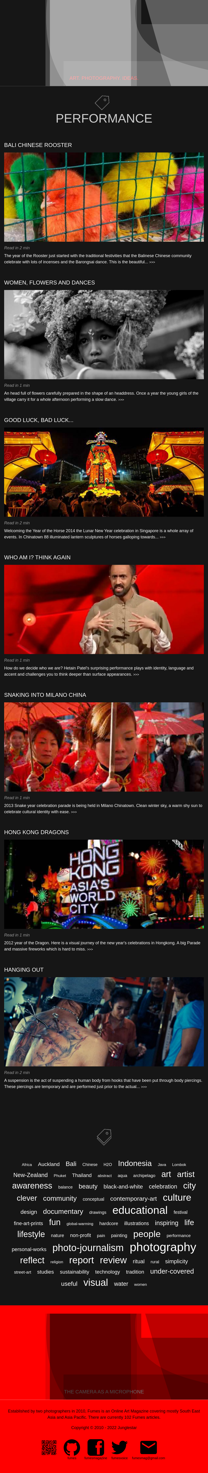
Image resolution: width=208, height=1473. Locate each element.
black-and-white (123, 1186)
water (121, 1284)
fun (55, 1222)
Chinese (90, 1164)
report (81, 1260)
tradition (135, 1272)
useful (69, 1283)
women (140, 1284)
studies (45, 1272)
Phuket (60, 1175)
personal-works (29, 1249)
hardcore (108, 1223)
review (113, 1260)
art (166, 1174)
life (189, 1222)
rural (155, 1261)
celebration (163, 1186)
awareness (32, 1185)
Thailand (82, 1175)
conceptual (93, 1199)
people (147, 1234)
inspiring (167, 1222)
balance (65, 1187)
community (60, 1198)
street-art (22, 1272)
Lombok (179, 1164)
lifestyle (31, 1234)
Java (162, 1164)
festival (180, 1212)
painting (119, 1235)
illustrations (136, 1223)
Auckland (49, 1164)
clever (27, 1198)
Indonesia (135, 1163)
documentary (63, 1211)
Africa (27, 1164)
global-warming (80, 1223)
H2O (107, 1164)
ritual (139, 1261)
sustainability (74, 1272)
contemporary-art (133, 1198)
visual (95, 1282)
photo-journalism (88, 1247)
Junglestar (127, 1427)
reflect (32, 1260)
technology (107, 1272)
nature (57, 1235)
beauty (88, 1186)
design (29, 1212)
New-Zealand (30, 1175)
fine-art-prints (28, 1223)
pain (101, 1235)
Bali (71, 1163)
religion (56, 1262)
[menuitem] (72, 1450)
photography (163, 1247)
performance (179, 1235)
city (189, 1185)
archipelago (144, 1175)
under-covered (172, 1271)
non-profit (80, 1235)
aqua (122, 1175)
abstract (105, 1175)
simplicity (176, 1261)
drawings (97, 1212)
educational (140, 1210)
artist (186, 1174)
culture (177, 1197)
